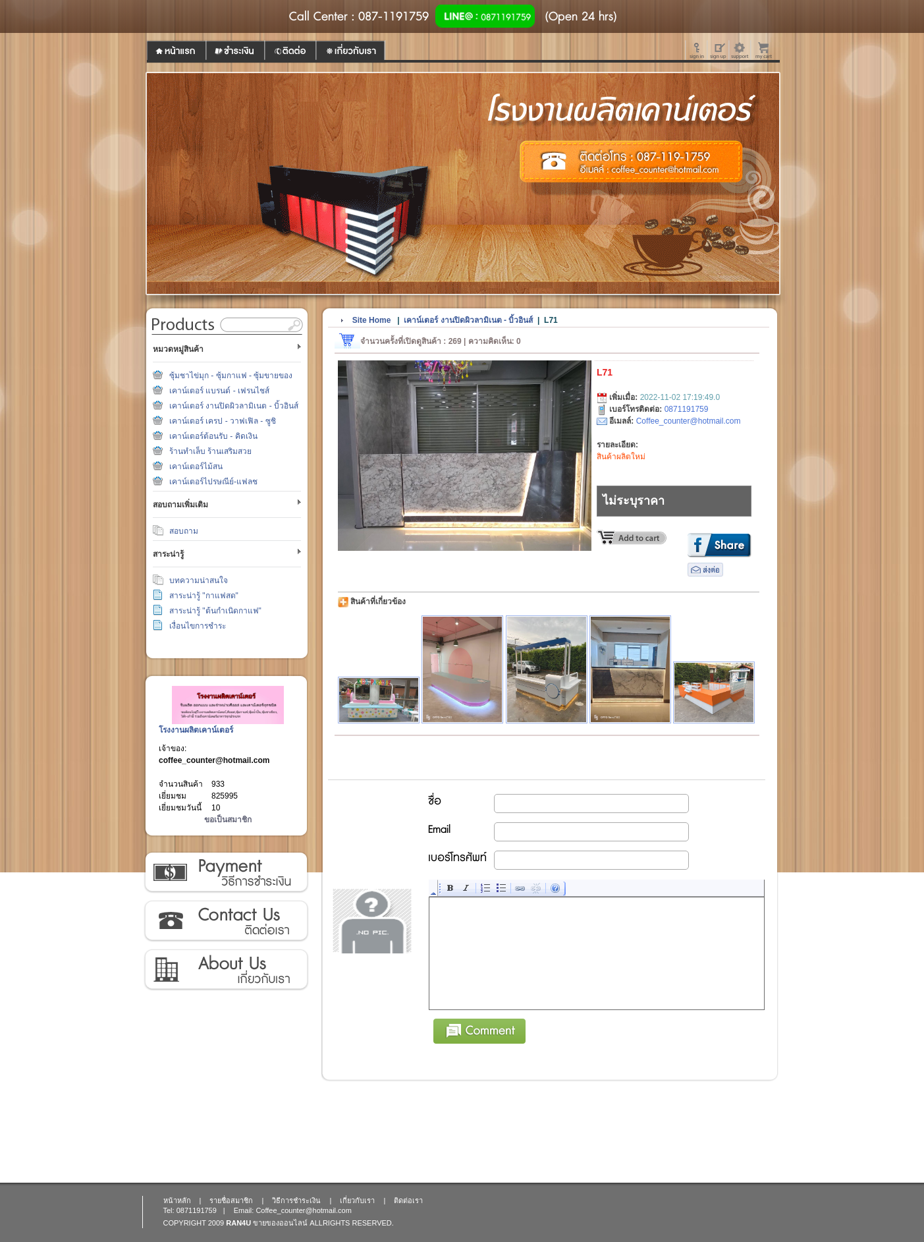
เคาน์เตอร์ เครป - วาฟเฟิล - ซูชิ (222, 421)
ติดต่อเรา (225, 921)
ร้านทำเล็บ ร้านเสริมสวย (210, 451)
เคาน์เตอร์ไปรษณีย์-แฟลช (213, 481)
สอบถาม (183, 531)
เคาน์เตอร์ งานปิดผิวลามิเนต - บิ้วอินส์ (233, 405)
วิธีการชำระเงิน (225, 872)
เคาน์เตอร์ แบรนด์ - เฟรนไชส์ (219, 390)
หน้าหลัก (177, 1200)
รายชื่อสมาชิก (231, 1200)
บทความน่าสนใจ (198, 580)
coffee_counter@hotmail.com (214, 760)
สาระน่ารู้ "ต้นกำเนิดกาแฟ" (215, 610)
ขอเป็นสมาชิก (228, 819)
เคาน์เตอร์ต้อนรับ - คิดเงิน (213, 436)
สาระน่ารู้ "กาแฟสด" (203, 595)
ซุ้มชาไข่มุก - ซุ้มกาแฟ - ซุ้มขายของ (230, 375)
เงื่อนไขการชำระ (197, 626)
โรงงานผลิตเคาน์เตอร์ (196, 730)
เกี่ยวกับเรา (225, 970)
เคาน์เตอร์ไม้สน (196, 466)
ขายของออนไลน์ (280, 1223)
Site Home (371, 320)
